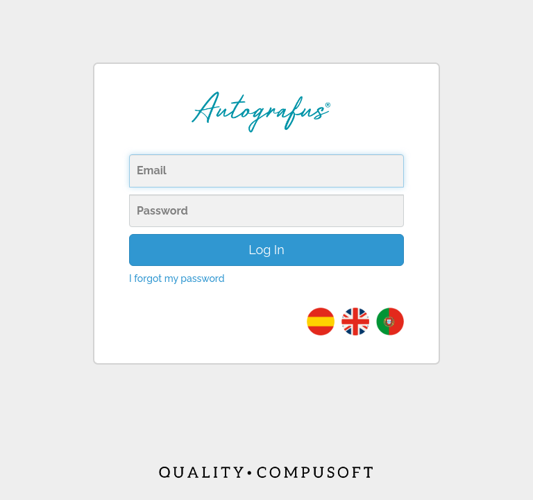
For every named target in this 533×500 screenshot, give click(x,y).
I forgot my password (177, 278)
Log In (266, 249)
